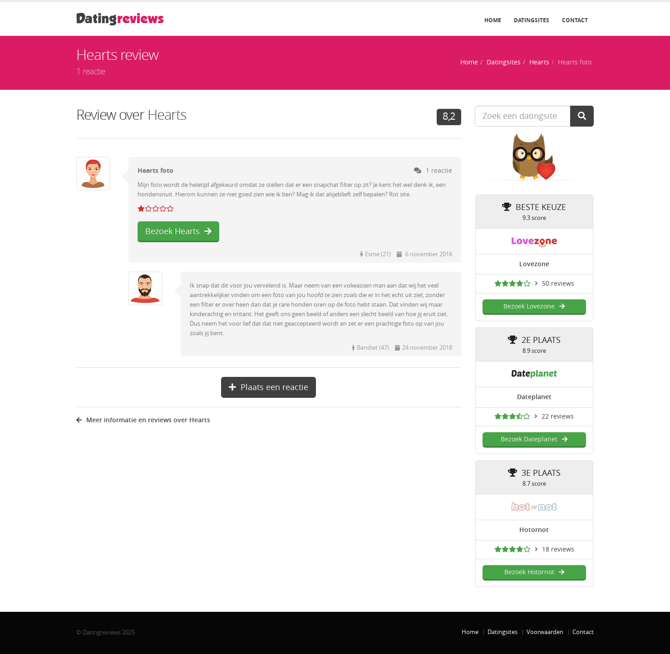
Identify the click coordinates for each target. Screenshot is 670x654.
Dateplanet (534, 397)
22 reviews (558, 416)
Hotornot (534, 530)
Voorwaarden (545, 632)
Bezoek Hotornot (534, 572)
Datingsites (531, 20)
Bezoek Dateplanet (534, 439)
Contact (575, 20)
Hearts (539, 62)
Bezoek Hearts (178, 231)
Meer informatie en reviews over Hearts (143, 420)
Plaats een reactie (268, 387)
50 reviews (558, 284)
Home (492, 20)
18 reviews (558, 549)
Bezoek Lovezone (534, 306)
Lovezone (534, 264)
